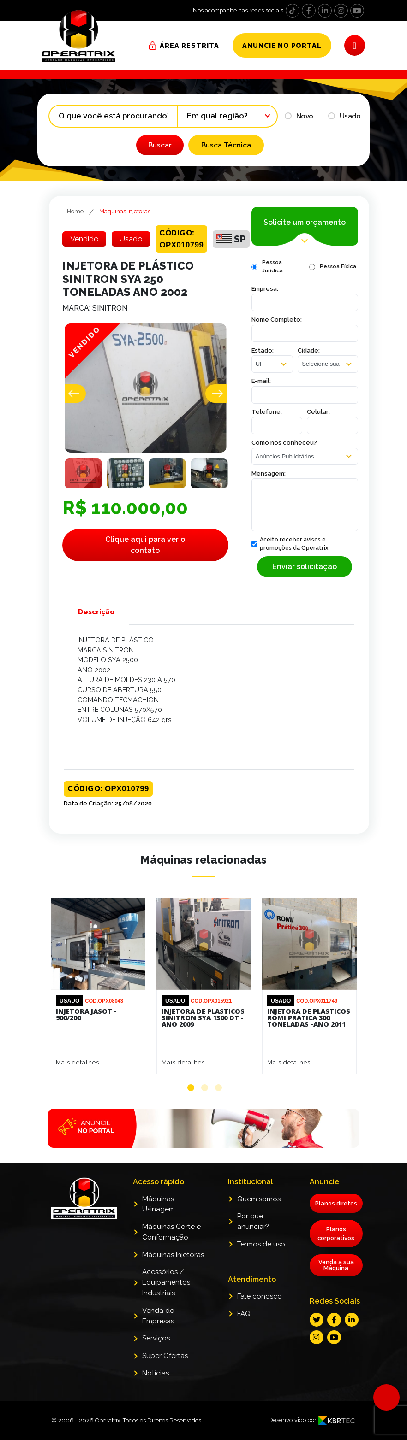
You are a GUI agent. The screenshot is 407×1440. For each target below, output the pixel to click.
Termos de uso (261, 1258)
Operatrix (107, 1434)
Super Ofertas (165, 1369)
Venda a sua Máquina (336, 1278)
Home (75, 211)
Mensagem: (268, 473)
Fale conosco (259, 1310)
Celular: (318, 411)
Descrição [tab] (96, 612)
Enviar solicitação (304, 566)
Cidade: (309, 350)
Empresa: (264, 288)
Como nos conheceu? (284, 442)
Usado (344, 116)
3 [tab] (218, 1087)
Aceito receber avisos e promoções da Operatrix (289, 543)
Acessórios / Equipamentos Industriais (166, 1296)
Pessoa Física (338, 266)
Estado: (262, 350)
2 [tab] (204, 1087)
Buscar (160, 145)
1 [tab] (190, 1087)
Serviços (156, 1352)
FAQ (244, 1327)
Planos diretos (336, 1217)
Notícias (155, 1387)
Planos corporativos (335, 1247)
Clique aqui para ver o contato (145, 545)
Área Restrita (189, 45)
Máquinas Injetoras (124, 211)
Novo (299, 116)
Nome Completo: (276, 319)
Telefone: (266, 411)
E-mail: (261, 380)
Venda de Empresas (158, 1329)
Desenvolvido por (312, 1433)
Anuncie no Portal (282, 45)
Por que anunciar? (253, 1235)
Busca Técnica (226, 145)
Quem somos (259, 1213)
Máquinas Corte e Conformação (171, 1245)
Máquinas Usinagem (158, 1218)
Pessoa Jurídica (272, 266)
